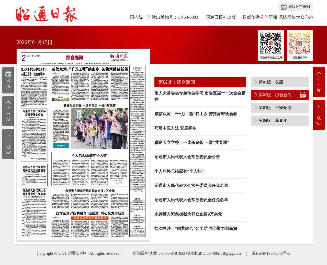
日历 (8, 80)
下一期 (8, 144)
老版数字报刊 (299, 7)
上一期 (8, 111)
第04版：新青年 (273, 120)
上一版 (319, 81)
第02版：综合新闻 (275, 95)
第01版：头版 (271, 82)
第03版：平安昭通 (275, 107)
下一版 (319, 115)
